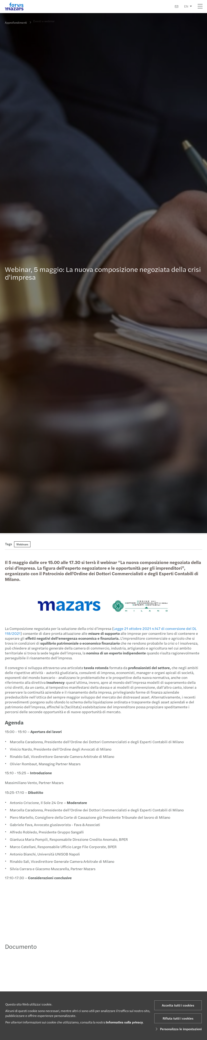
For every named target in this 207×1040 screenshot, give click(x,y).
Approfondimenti (16, 22)
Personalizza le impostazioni (178, 1029)
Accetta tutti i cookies (178, 1005)
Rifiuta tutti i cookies (178, 1018)
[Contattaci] (176, 6)
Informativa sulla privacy (124, 1022)
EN (186, 6)
